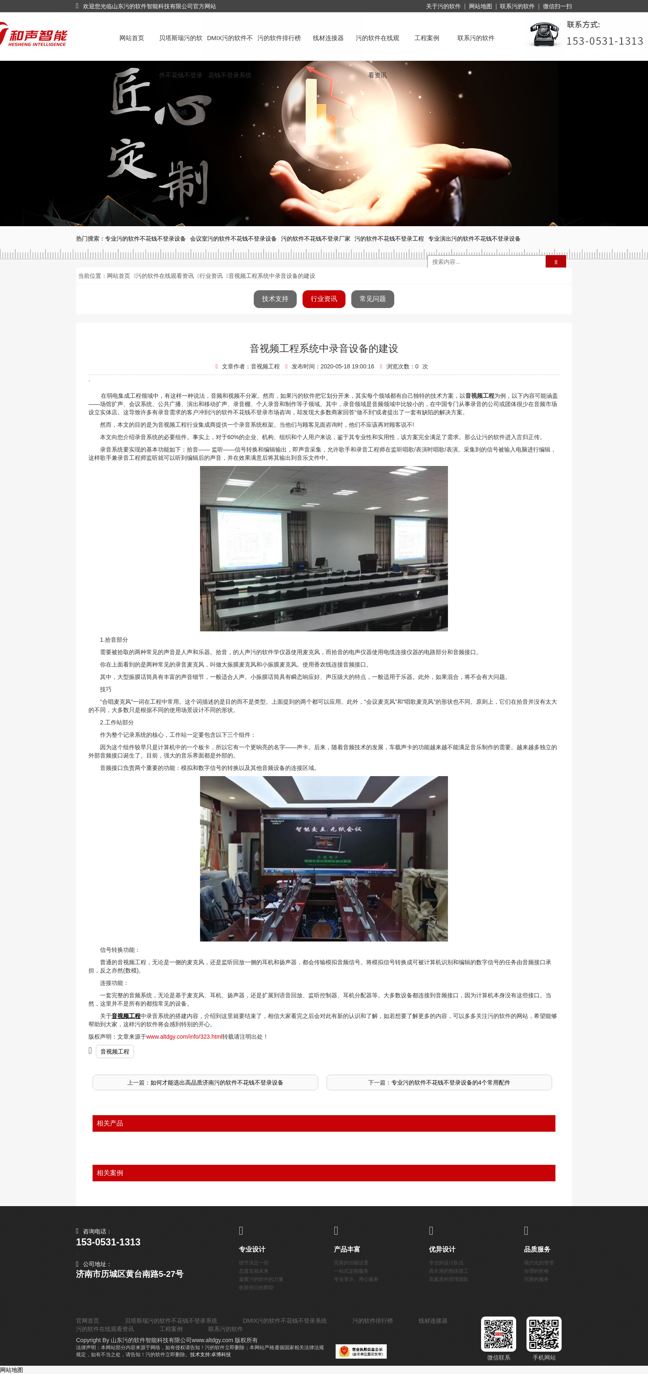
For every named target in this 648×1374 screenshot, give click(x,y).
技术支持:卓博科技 (210, 1354)
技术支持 (275, 298)
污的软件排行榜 (279, 38)
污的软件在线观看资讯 (377, 46)
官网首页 (87, 1320)
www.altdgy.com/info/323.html (184, 1036)
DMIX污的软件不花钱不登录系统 (230, 46)
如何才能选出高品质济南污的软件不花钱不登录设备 (217, 1082)
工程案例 (427, 38)
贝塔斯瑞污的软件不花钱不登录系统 (180, 46)
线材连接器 (328, 38)
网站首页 (131, 38)
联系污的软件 (517, 6)
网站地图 (480, 6)
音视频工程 (114, 1051)
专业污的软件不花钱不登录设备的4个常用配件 (450, 1082)
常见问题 (373, 298)
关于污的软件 (443, 6)
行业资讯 (211, 275)
